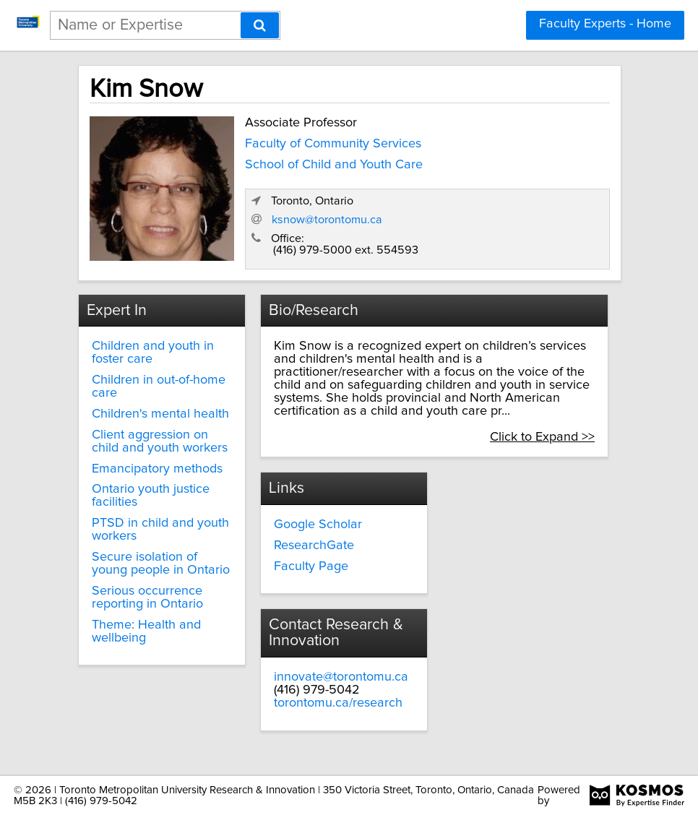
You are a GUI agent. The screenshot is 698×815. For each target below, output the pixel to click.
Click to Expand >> (542, 437)
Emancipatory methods (157, 468)
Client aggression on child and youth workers (160, 441)
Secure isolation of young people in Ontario (161, 564)
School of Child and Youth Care (334, 164)
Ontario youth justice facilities (151, 496)
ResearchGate (314, 545)
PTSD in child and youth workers (160, 530)
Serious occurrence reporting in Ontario (147, 598)
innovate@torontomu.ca (341, 677)
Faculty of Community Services (333, 143)
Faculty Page (311, 566)
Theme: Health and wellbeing (146, 631)
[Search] (260, 25)
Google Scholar (318, 524)
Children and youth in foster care (153, 353)
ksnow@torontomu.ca (327, 219)
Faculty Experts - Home (605, 23)
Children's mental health (160, 414)
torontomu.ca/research (338, 703)
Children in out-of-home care (158, 387)
